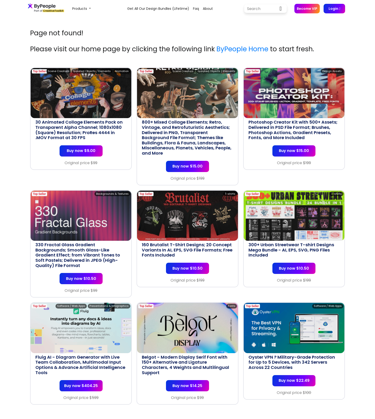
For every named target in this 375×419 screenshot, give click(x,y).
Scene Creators (58, 71)
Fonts (231, 306)
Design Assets (332, 71)
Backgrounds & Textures (112, 194)
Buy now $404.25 (81, 385)
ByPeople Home (242, 49)
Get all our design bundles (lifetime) (158, 8)
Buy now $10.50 (81, 278)
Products (80, 8)
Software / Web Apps (71, 306)
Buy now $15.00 (187, 166)
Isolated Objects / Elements (92, 71)
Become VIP (307, 8)
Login (334, 8)
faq (196, 8)
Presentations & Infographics (109, 306)
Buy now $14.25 (187, 385)
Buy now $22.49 (294, 380)
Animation (122, 71)
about (208, 8)
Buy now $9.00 (81, 150)
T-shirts (230, 194)
